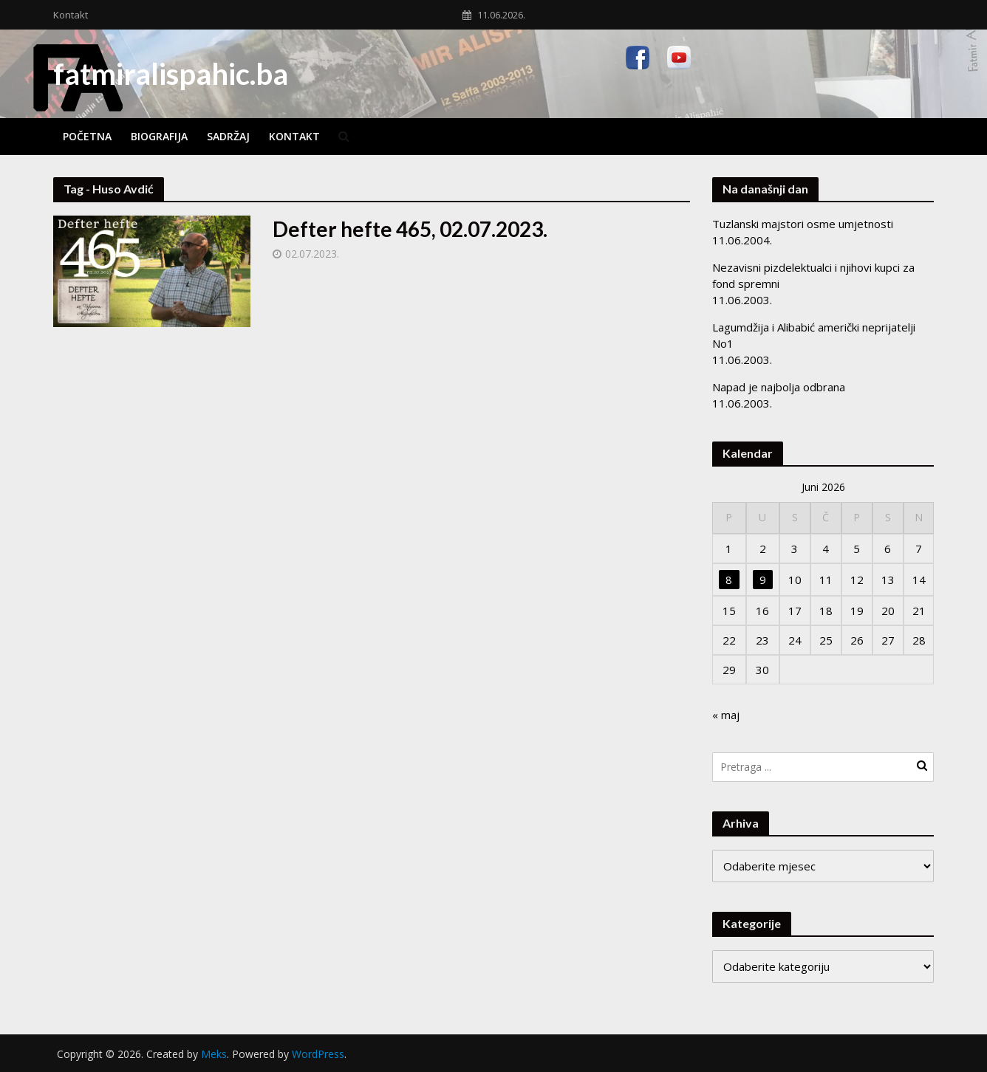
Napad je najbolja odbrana (778, 386)
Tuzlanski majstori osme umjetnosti (802, 223)
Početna (87, 136)
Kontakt (70, 14)
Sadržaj (228, 136)
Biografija (159, 136)
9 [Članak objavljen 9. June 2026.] (762, 579)
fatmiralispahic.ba (170, 74)
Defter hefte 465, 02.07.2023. (410, 228)
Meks (214, 1054)
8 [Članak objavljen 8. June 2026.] (728, 579)
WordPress (318, 1054)
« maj (726, 714)
